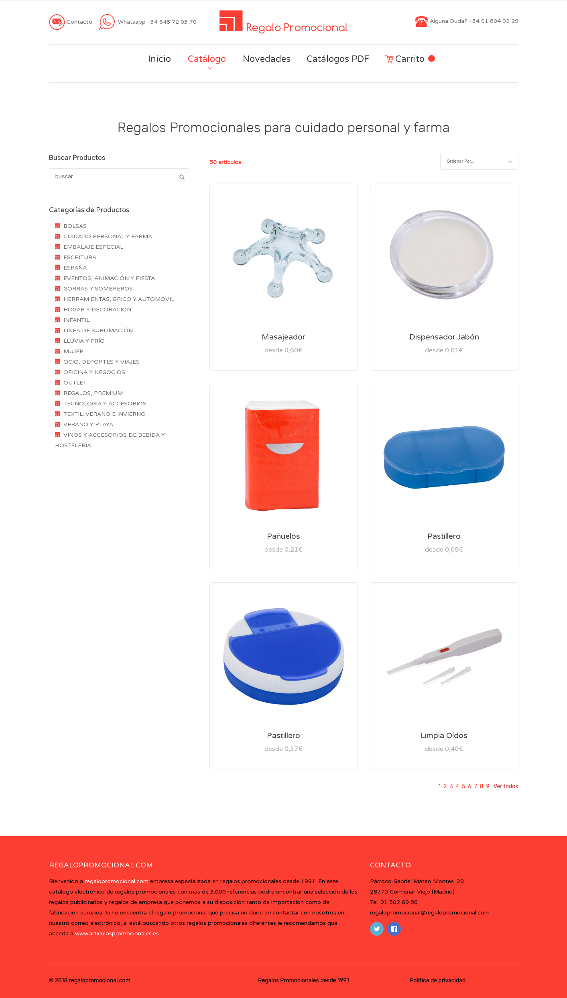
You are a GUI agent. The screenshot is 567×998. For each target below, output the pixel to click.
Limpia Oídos (444, 735)
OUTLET (75, 382)
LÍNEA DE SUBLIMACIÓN (98, 330)
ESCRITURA (79, 257)
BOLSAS (75, 226)
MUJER (73, 351)
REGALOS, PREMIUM (93, 393)
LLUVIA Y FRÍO (84, 340)
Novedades (267, 59)
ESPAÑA (75, 267)
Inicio (159, 59)
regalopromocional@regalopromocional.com (430, 912)
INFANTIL (76, 320)
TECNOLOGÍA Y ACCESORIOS (104, 403)
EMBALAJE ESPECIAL (93, 246)
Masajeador (283, 337)
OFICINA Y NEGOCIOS (94, 372)
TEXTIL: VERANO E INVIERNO (104, 414)
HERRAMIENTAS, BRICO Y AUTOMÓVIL (118, 299)
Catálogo (207, 59)
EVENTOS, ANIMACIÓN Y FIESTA (109, 278)
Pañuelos (283, 536)
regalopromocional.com (116, 881)
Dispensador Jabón (444, 337)
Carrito (410, 59)
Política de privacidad (438, 980)
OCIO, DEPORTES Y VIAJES (101, 361)
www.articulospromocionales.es (117, 933)
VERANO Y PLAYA (88, 424)
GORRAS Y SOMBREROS (98, 288)
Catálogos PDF (338, 59)
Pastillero (444, 536)
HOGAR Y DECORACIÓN (97, 309)
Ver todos (506, 786)
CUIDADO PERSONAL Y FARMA (107, 236)
